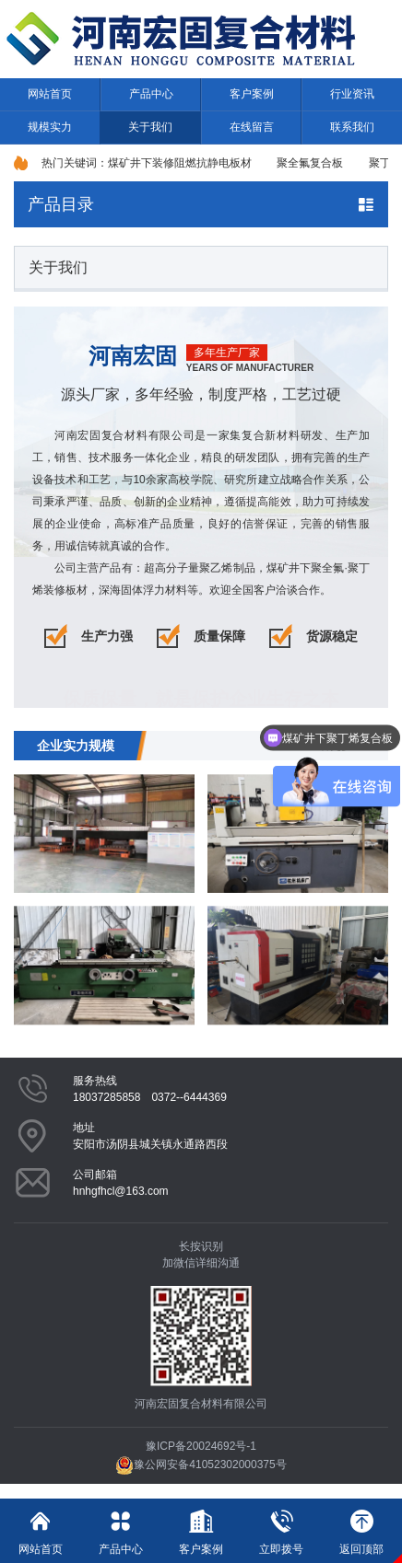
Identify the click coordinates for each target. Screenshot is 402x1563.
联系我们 (352, 127)
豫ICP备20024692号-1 (201, 1446)
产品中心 (151, 93)
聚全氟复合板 (310, 162)
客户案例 (252, 93)
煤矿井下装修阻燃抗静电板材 (180, 162)
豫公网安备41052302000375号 (200, 1464)
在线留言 (252, 127)
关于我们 (150, 127)
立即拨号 (282, 1527)
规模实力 (50, 127)
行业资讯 (352, 93)
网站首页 (50, 93)
